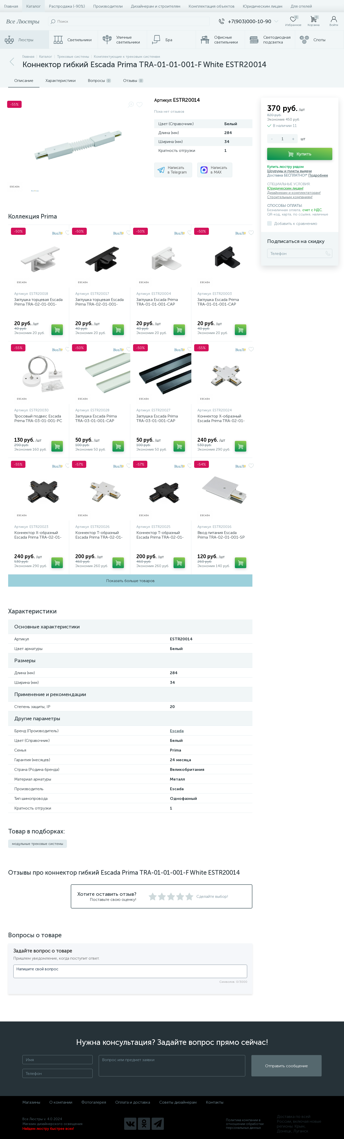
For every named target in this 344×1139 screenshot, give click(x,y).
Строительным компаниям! (289, 197)
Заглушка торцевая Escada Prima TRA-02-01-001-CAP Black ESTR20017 (99, 304)
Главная (11, 6)
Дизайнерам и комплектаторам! (294, 193)
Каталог (33, 6)
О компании (60, 1102)
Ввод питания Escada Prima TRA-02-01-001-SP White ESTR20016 (221, 537)
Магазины (31, 1102)
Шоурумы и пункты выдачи (289, 171)
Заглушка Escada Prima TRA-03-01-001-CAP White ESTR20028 (96, 420)
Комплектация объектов (212, 6)
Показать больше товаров (130, 580)
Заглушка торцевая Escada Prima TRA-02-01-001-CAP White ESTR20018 (38, 304)
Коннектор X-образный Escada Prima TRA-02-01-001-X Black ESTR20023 (38, 537)
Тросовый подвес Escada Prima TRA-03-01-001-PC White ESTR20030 (38, 420)
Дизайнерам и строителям (155, 6)
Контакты (214, 1102)
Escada (177, 730)
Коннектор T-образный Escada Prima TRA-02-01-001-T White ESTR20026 (99, 537)
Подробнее (318, 175)
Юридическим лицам (262, 6)
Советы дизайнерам (178, 1102)
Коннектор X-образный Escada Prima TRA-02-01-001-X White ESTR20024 (221, 420)
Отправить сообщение (286, 1065)
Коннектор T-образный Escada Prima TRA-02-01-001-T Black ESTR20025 (160, 537)
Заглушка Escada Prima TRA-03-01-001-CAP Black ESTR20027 (157, 420)
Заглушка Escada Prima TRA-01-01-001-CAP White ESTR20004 (157, 304)
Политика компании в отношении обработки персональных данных (245, 1124)
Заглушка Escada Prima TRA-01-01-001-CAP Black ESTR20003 (218, 304)
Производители (108, 6)
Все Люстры (22, 21)
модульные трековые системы (37, 844)
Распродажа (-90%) (67, 6)
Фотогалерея (93, 1102)
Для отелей (301, 6)
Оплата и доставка (132, 1102)
